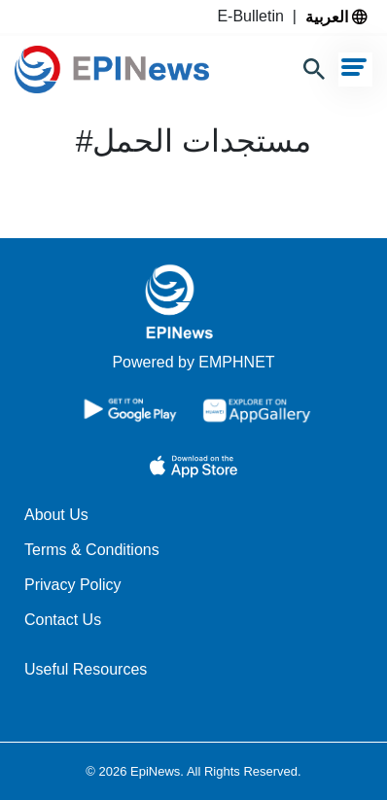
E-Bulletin (254, 16)
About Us (56, 514)
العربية (336, 16)
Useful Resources (85, 669)
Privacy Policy (73, 584)
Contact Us (62, 619)
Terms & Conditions (91, 549)
